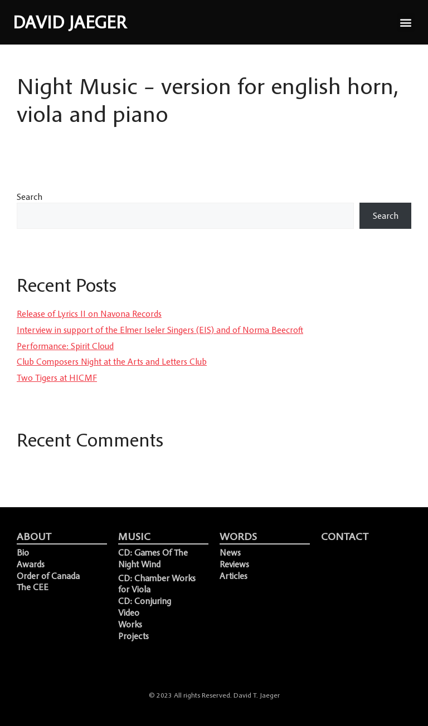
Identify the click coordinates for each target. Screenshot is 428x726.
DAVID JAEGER (70, 22)
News (230, 552)
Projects (133, 635)
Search (29, 196)
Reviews (234, 564)
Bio (23, 552)
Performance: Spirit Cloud (65, 345)
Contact (344, 536)
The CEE (32, 586)
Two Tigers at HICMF (57, 377)
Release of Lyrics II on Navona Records (89, 313)
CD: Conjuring (144, 600)
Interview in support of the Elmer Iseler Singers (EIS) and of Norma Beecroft (160, 329)
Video (128, 612)
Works (130, 624)
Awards (31, 564)
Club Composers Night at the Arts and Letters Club (112, 361)
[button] (406, 22)
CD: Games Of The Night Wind (153, 558)
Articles (233, 575)
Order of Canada (48, 575)
